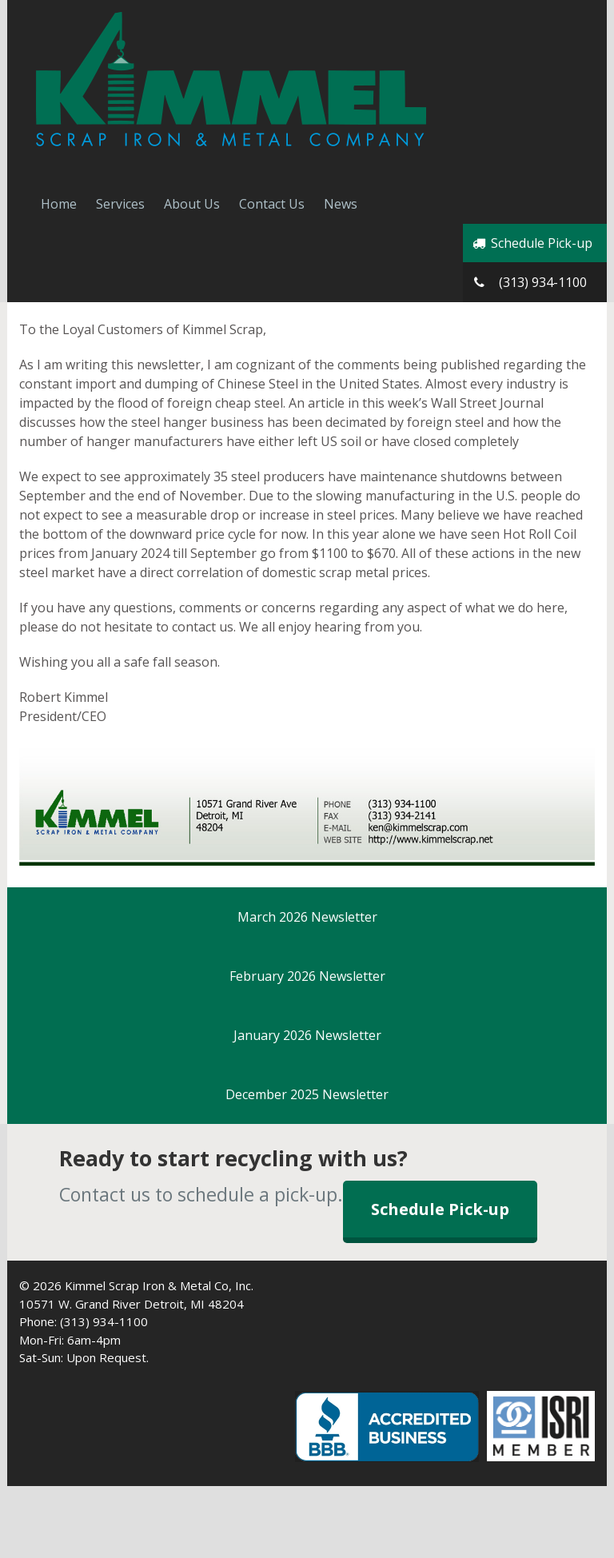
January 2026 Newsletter (307, 1035)
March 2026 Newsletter (307, 917)
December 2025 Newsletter (307, 1094)
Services (120, 204)
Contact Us (272, 204)
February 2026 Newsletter (307, 976)
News (340, 204)
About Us (192, 204)
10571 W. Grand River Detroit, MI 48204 (131, 1304)
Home (59, 204)
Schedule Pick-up (531, 243)
